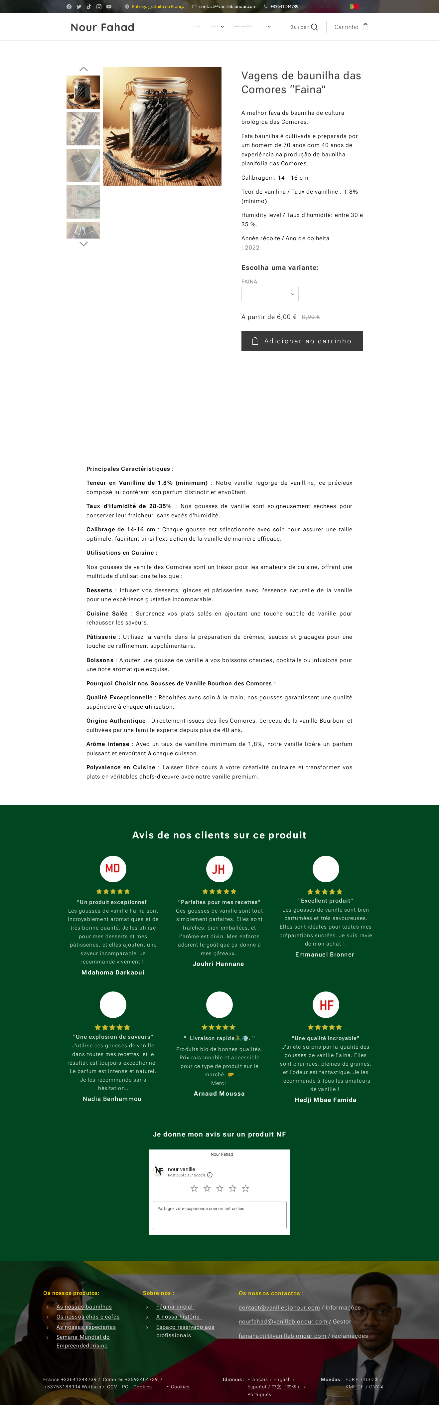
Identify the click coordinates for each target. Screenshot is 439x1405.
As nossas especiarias (86, 1327)
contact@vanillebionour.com (227, 6)
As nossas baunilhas (84, 1307)
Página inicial (175, 1307)
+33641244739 (284, 6)
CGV (112, 1386)
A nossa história (179, 1317)
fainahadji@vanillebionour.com (283, 1335)
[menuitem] (206, 27)
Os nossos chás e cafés (88, 1317)
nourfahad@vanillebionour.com (283, 1321)
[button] (304, 27)
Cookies (142, 1386)
